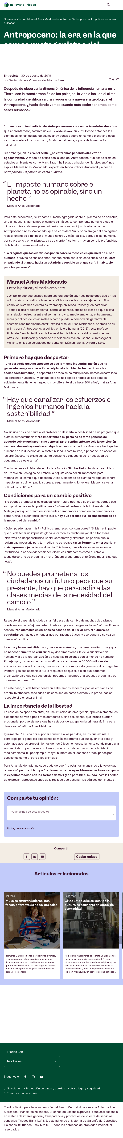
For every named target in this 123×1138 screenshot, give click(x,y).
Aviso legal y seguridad (87, 1088)
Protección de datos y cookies (46, 1088)
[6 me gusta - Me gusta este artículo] (111, 137)
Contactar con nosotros (21, 1093)
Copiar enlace (87, 914)
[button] (119, 997)
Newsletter (13, 1088)
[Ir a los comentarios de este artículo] (117, 137)
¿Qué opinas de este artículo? (31, 869)
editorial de (60, 188)
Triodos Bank (16, 1052)
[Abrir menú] (116, 5)
